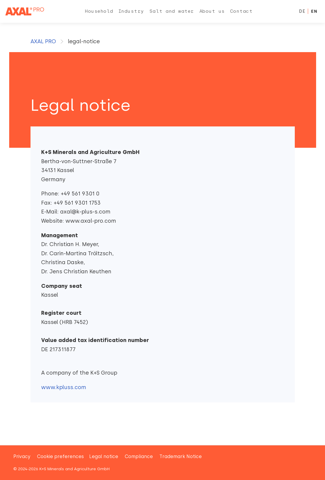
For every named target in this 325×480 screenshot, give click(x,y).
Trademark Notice (180, 456)
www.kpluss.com (63, 387)
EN (314, 11)
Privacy (22, 456)
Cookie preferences (60, 456)
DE (302, 11)
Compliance (139, 456)
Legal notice (103, 456)
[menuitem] (99, 11)
